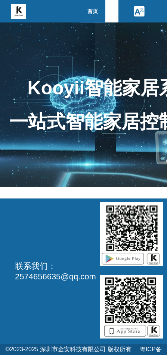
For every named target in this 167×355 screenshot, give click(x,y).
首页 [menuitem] (92, 11)
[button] (139, 11)
